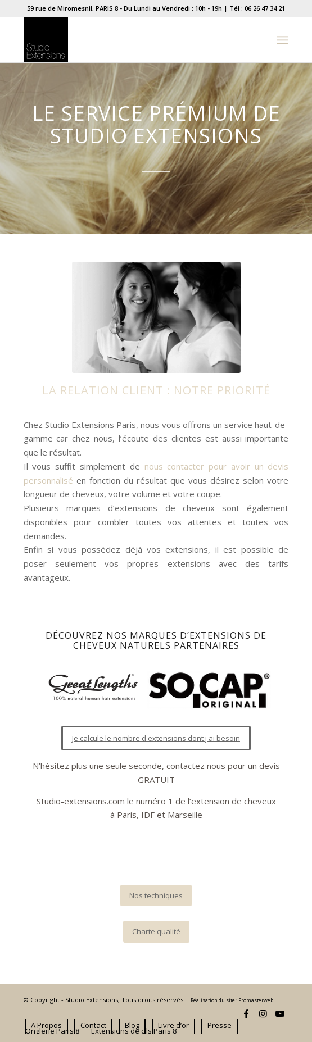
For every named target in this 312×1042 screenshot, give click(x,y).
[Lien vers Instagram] (263, 1013)
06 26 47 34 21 (265, 8)
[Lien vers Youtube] (280, 1013)
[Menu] (282, 39)
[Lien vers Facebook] (246, 1013)
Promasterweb (255, 1000)
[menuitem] (46, 1025)
